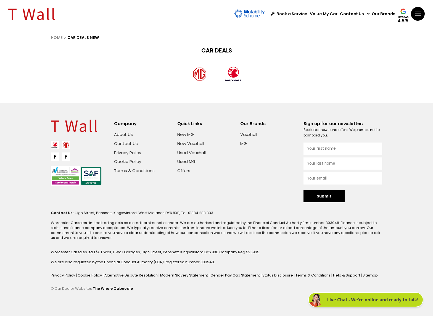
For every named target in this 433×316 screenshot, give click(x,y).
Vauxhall (248, 134)
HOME (57, 37)
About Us (123, 134)
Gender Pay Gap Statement (235, 275)
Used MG (186, 161)
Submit (324, 196)
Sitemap (370, 275)
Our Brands (380, 14)
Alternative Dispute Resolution (131, 275)
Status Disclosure (278, 275)
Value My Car (323, 14)
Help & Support (347, 275)
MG (243, 143)
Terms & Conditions (134, 170)
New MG (185, 134)
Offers (183, 170)
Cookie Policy (127, 161)
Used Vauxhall (191, 153)
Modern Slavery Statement (184, 275)
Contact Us (352, 14)
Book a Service (289, 14)
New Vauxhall (190, 143)
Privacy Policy (127, 153)
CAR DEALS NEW (83, 37)
